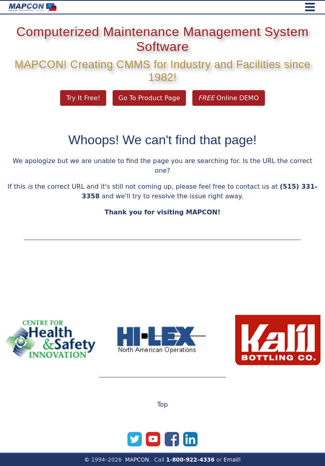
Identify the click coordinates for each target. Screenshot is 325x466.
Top (162, 404)
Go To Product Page (149, 98)
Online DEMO (228, 98)
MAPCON (137, 459)
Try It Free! (83, 98)
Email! (232, 459)
